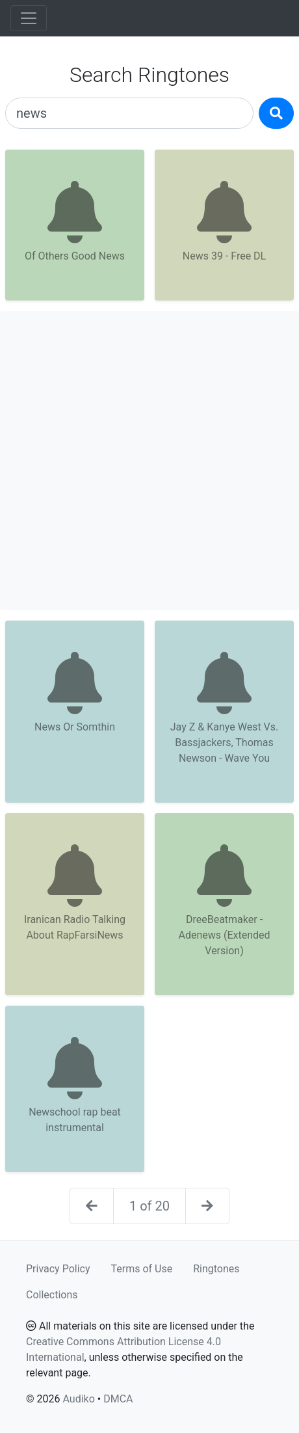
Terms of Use (142, 1269)
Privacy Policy (58, 1269)
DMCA (118, 1399)
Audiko (78, 1399)
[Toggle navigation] (28, 18)
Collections (52, 1295)
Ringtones (216, 1269)
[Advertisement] (149, 460)
